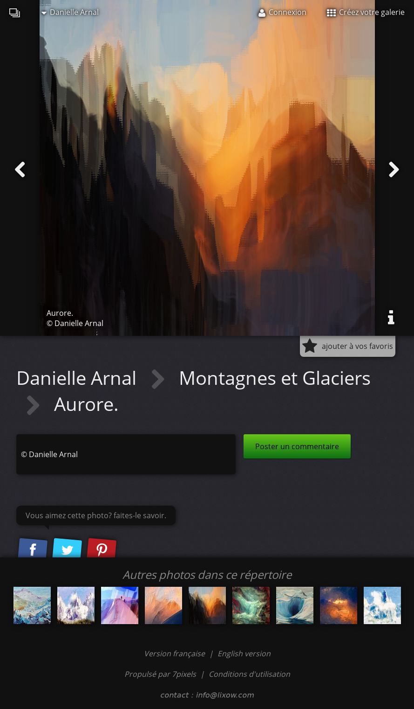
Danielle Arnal (70, 12)
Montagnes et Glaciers (275, 377)
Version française (175, 653)
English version (244, 653)
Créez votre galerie (366, 12)
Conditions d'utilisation (249, 674)
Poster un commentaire (297, 446)
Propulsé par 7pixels (160, 674)
